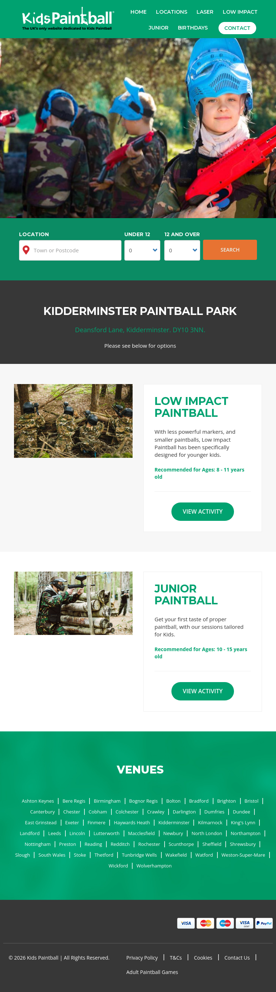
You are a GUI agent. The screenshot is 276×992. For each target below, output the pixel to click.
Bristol (251, 801)
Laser (205, 12)
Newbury (173, 833)
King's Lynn (243, 822)
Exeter (72, 822)
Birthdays (193, 27)
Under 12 (137, 234)
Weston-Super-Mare (243, 855)
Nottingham (38, 844)
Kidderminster (174, 822)
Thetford (104, 855)
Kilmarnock (210, 822)
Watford (204, 855)
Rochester (149, 844)
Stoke (80, 855)
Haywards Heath (132, 822)
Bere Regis (74, 801)
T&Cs (176, 957)
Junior (159, 27)
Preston (67, 844)
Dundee (241, 811)
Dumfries (214, 811)
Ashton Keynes (38, 801)
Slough (22, 855)
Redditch (120, 844)
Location (34, 234)
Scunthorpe (181, 844)
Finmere (96, 822)
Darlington (184, 811)
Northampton (246, 833)
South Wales (51, 855)
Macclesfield (141, 833)
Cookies (203, 957)
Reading (93, 844)
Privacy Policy (142, 957)
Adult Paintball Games (152, 972)
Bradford (198, 801)
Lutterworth (106, 833)
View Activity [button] (202, 511)
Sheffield (211, 844)
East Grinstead (41, 822)
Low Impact (240, 12)
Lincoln (77, 833)
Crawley (155, 811)
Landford (30, 833)
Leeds (54, 833)
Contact (237, 28)
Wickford (118, 865)
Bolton (173, 801)
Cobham (98, 811)
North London (207, 833)
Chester (71, 811)
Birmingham (107, 801)
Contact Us (237, 957)
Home (138, 12)
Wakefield (176, 855)
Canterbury (42, 811)
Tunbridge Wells (139, 855)
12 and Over (182, 234)
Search (230, 249)
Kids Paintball (68, 19)
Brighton (226, 801)
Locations (171, 12)
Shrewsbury (243, 844)
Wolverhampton (154, 865)
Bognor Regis (143, 801)
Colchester (126, 811)
